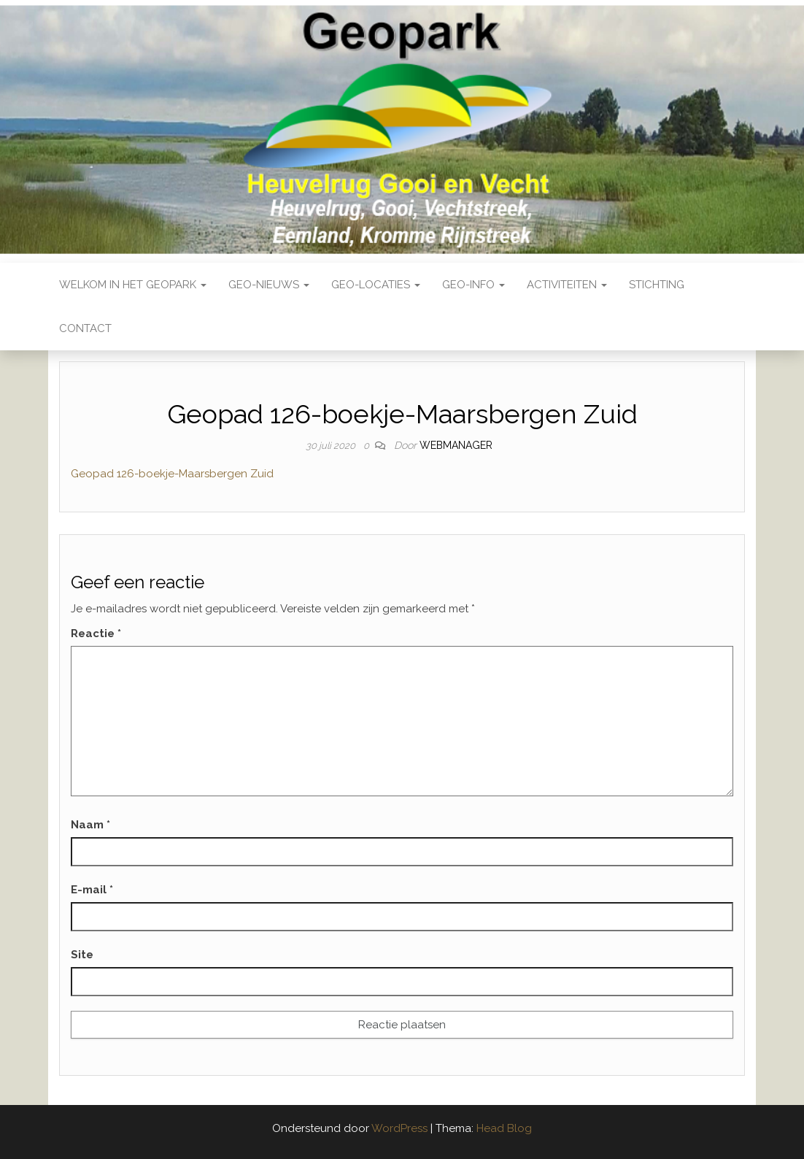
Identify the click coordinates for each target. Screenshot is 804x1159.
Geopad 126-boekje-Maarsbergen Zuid (172, 473)
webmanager (456, 445)
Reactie (96, 633)
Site (82, 954)
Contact (85, 328)
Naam (90, 824)
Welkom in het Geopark (132, 284)
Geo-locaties (375, 284)
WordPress (399, 1128)
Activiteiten (567, 284)
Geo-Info (473, 284)
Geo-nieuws (268, 284)
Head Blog (504, 1128)
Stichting (656, 284)
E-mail (92, 889)
